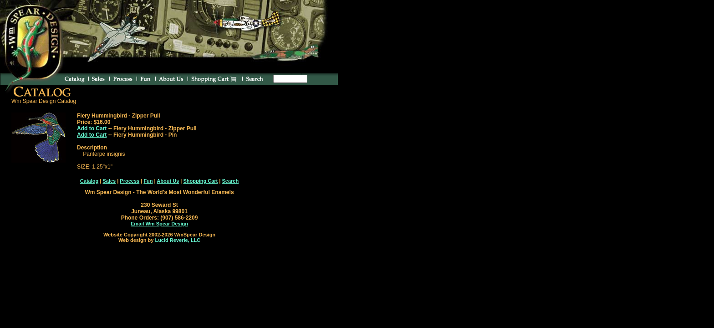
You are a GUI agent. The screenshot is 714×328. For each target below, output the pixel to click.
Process (129, 181)
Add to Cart (92, 128)
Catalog (89, 181)
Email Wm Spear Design (159, 223)
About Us (168, 181)
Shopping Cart (200, 181)
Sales (109, 181)
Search (230, 181)
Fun (148, 181)
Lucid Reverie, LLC (177, 240)
